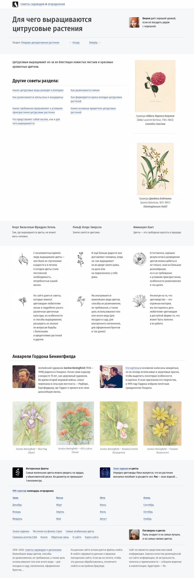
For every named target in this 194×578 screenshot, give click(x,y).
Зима (15, 498)
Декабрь (17, 505)
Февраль (17, 519)
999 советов (19, 491)
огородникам (56, 4)
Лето (102, 498)
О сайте (77, 537)
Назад (76, 42)
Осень (146, 498)
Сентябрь (148, 505)
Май (58, 519)
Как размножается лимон (85, 90)
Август (103, 519)
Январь (17, 512)
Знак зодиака (121, 468)
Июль (103, 512)
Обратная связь (60, 537)
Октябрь (148, 512)
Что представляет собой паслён (30, 119)
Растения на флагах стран (47, 531)
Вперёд (93, 42)
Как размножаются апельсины (30, 97)
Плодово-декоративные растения (40, 42)
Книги (44, 537)
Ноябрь (147, 519)
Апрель (60, 512)
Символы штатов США (25, 537)
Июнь (103, 505)
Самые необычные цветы (80, 531)
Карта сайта (92, 537)
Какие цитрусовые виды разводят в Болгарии (38, 90)
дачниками (54, 550)
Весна (59, 498)
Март (59, 505)
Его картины (133, 368)
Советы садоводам (32, 4)
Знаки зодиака (21, 531)
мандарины (56, 97)
